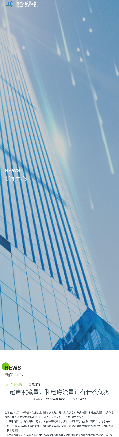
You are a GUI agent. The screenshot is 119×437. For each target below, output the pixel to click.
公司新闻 (34, 384)
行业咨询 (16, 384)
